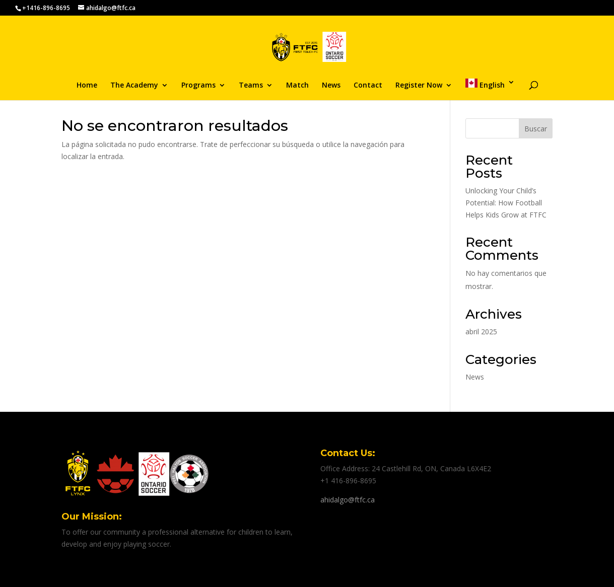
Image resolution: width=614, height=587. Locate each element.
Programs (198, 86)
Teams (251, 86)
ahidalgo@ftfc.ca (347, 499)
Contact (368, 86)
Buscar (535, 128)
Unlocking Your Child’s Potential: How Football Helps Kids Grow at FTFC (506, 202)
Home (87, 86)
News (331, 86)
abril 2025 (481, 331)
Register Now (418, 86)
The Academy (134, 86)
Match (297, 86)
